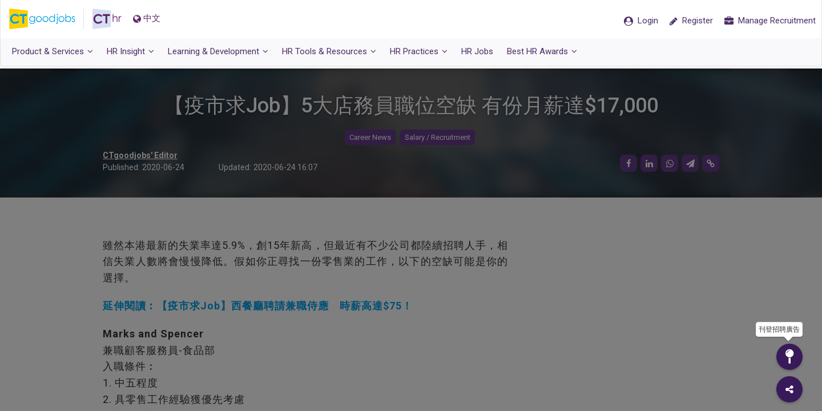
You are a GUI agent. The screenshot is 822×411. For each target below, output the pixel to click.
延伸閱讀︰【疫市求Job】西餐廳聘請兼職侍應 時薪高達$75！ (258, 306)
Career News (370, 137)
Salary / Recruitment (437, 137)
